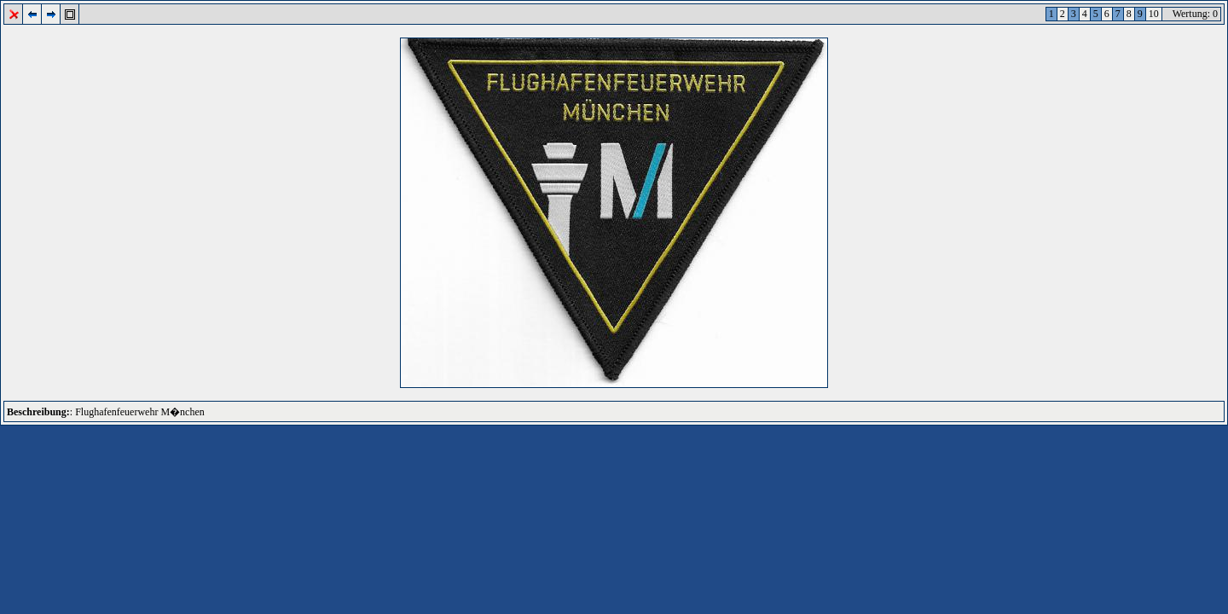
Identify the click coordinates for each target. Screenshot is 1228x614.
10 (1153, 14)
